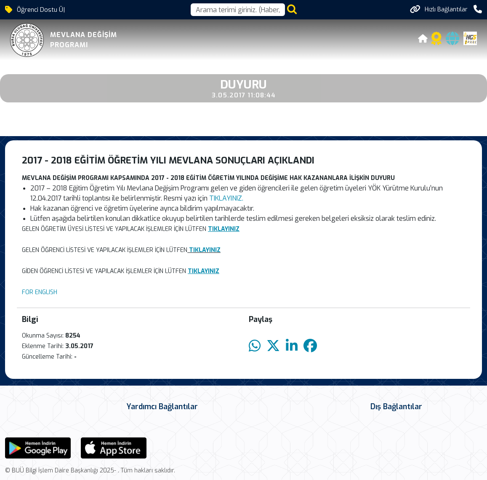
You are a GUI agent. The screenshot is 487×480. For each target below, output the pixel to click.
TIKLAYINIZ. (226, 198)
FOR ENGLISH (39, 292)
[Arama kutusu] (238, 9)
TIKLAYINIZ (205, 250)
